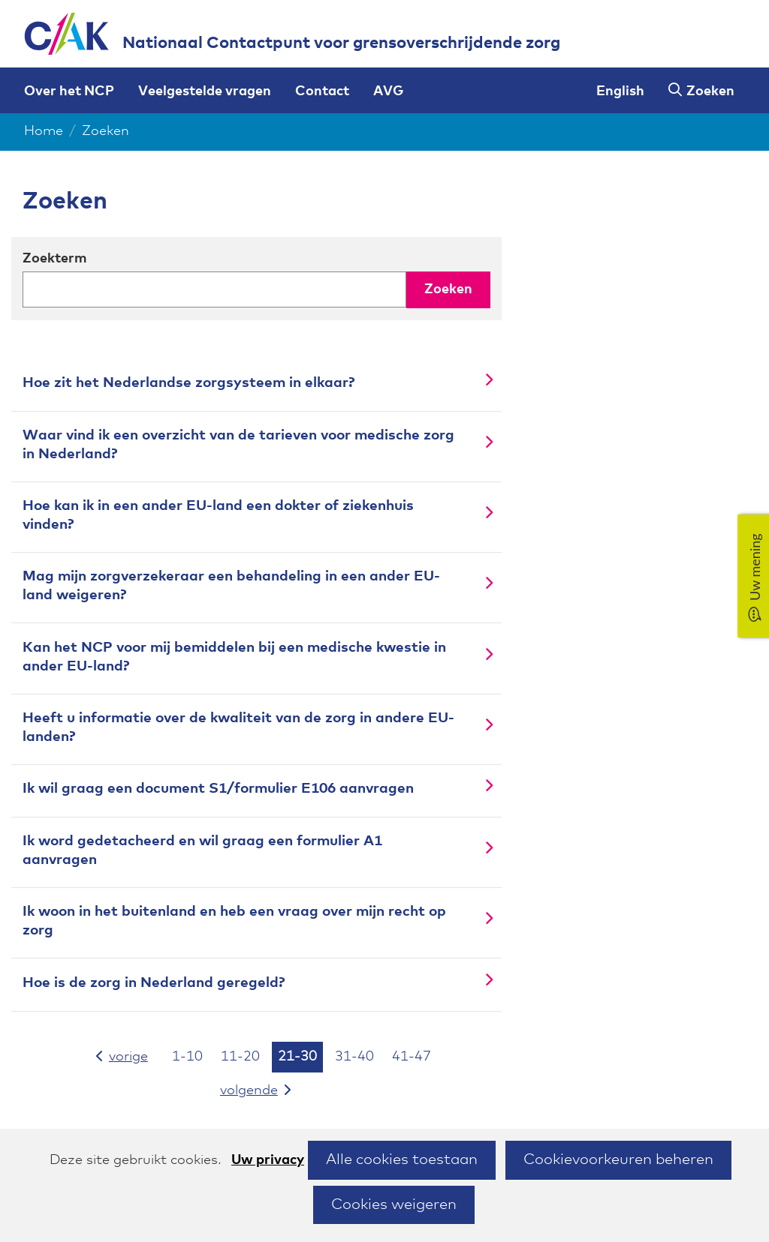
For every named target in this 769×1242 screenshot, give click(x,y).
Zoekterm (55, 259)
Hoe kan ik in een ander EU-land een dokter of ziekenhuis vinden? (218, 515)
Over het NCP (69, 91)
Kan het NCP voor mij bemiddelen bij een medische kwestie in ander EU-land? (234, 657)
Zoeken (710, 91)
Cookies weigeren (394, 1204)
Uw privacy (267, 1160)
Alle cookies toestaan (402, 1159)
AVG (388, 91)
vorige (124, 1055)
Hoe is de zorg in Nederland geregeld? (154, 983)
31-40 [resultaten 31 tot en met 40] (354, 1057)
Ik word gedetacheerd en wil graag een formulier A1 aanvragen (202, 850)
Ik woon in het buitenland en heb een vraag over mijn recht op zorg (234, 921)
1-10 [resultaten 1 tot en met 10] (187, 1057)
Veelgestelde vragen (204, 91)
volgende (265, 1089)
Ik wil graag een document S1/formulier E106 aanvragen (218, 789)
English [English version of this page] (620, 91)
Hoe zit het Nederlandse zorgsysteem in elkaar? (188, 383)
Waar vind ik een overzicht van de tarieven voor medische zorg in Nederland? (238, 444)
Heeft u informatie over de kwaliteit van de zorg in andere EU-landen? (238, 727)
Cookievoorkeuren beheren (618, 1159)
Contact (322, 91)
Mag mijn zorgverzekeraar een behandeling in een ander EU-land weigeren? (231, 585)
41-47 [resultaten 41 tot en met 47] (411, 1057)
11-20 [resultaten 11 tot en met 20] (240, 1057)
